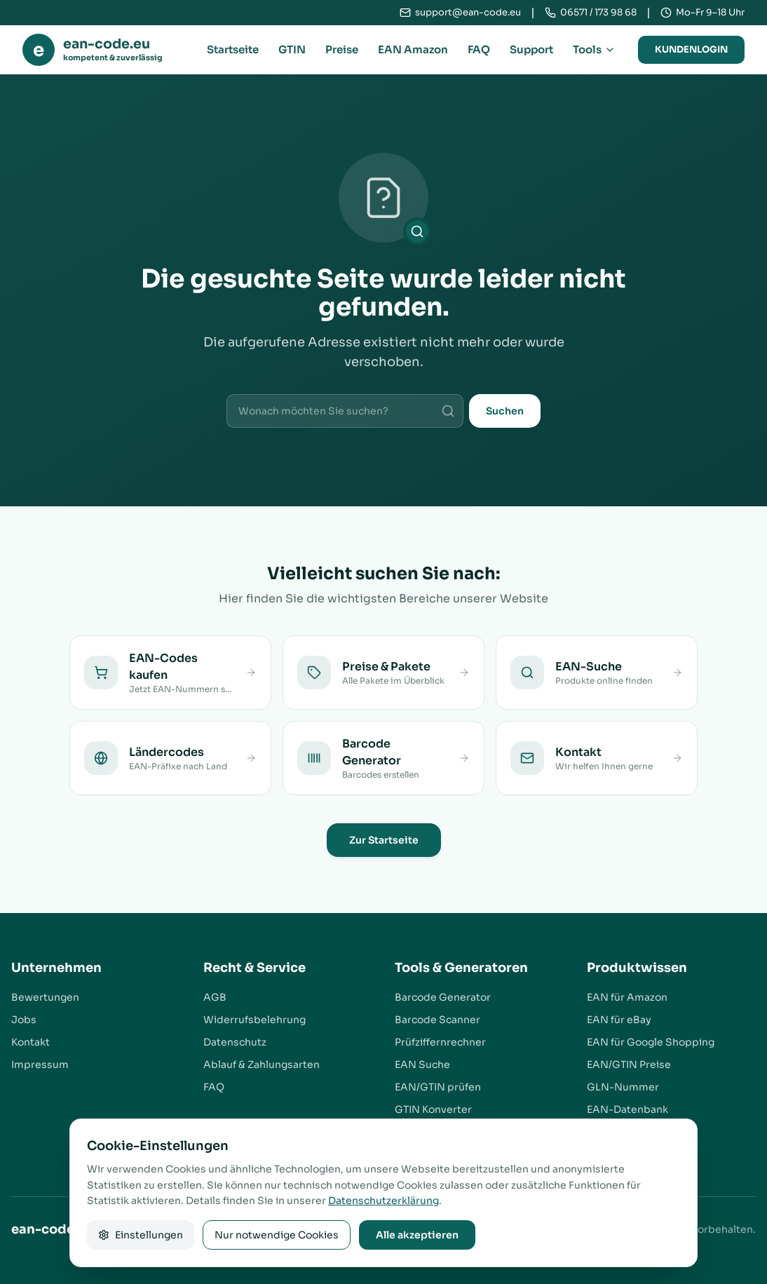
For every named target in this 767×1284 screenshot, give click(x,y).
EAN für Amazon (627, 997)
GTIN (292, 49)
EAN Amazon (413, 49)
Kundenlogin (691, 49)
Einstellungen (140, 1235)
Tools (594, 49)
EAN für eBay (619, 1019)
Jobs (23, 1019)
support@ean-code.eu (468, 12)
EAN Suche (422, 1064)
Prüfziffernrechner (440, 1042)
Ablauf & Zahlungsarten (261, 1064)
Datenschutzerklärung (383, 1200)
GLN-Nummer (623, 1087)
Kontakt (30, 1042)
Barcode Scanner (437, 1019)
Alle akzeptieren (417, 1235)
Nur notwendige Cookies (277, 1235)
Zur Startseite (384, 840)
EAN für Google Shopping (650, 1042)
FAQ (479, 49)
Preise (341, 49)
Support (531, 49)
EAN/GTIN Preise (629, 1064)
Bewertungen (45, 997)
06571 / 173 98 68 (598, 12)
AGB (214, 997)
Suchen (505, 411)
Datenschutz (234, 1042)
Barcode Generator (443, 997)
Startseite (233, 49)
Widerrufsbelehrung (254, 1019)
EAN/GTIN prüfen (438, 1087)
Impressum (40, 1064)
